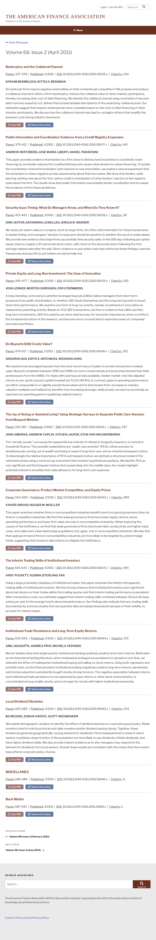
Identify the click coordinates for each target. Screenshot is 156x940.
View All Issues (17, 42)
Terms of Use (23, 917)
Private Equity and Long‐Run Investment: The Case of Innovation (53, 273)
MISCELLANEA (17, 772)
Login (103, 7)
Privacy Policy (41, 917)
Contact (9, 917)
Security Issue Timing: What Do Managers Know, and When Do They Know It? (62, 208)
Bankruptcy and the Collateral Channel (34, 67)
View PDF (14, 125)
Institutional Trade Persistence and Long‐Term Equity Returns (51, 631)
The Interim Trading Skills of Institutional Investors (43, 560)
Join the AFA (116, 7)
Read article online (39, 125)
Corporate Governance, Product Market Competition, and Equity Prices (58, 490)
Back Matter (15, 799)
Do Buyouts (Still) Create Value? (29, 344)
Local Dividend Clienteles (24, 701)
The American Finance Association (55, 16)
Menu (78, 30)
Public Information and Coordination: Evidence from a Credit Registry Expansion (65, 137)
